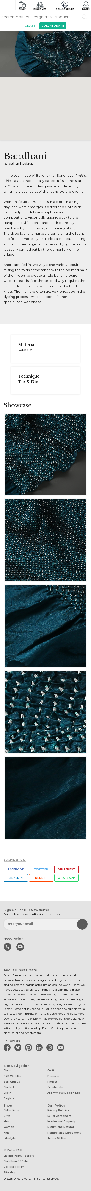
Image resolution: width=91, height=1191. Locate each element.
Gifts (7, 1116)
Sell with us (12, 1081)
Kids (6, 1132)
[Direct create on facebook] (8, 1047)
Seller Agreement (59, 1116)
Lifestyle (10, 1138)
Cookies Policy (14, 1166)
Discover (40, 5)
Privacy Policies (58, 1110)
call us (8, 946)
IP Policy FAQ (13, 1150)
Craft (30, 25)
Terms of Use (56, 1138)
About (8, 1070)
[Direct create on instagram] (50, 1047)
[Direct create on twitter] (18, 1047)
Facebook (16, 869)
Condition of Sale (16, 1161)
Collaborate (65, 5)
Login (86, 5)
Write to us (20, 946)
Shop (22, 5)
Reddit (41, 878)
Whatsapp (66, 878)
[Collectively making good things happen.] (7, 5)
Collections (11, 1110)
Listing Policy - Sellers (19, 1155)
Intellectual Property (61, 1121)
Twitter (41, 869)
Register (10, 1098)
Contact (9, 1087)
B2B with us (12, 1076)
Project (52, 1081)
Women (9, 1127)
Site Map (10, 1172)
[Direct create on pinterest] (29, 1047)
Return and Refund (60, 1127)
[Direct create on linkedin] (40, 1047)
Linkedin (16, 878)
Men (6, 1121)
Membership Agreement (64, 1132)
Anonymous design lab (63, 1092)
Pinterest (66, 869)
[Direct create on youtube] (61, 1047)
